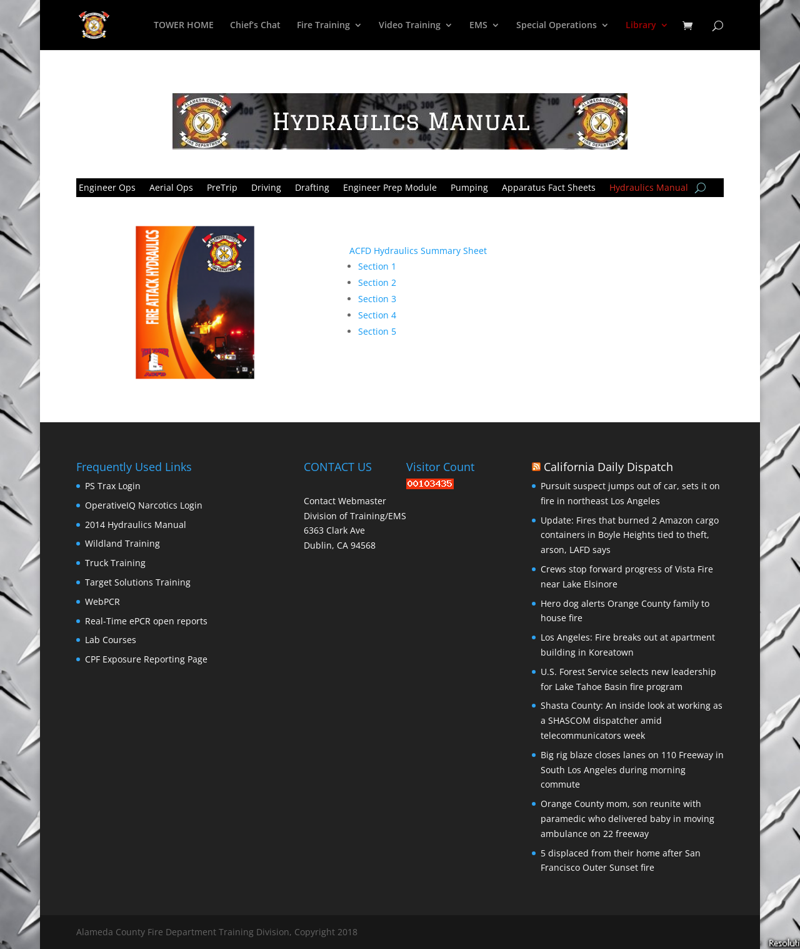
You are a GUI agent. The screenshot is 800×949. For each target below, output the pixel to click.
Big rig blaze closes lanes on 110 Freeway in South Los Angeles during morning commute (632, 770)
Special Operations (556, 26)
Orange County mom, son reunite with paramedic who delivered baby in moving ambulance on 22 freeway (627, 819)
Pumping (469, 186)
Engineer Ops (107, 186)
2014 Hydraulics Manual (135, 524)
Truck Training (115, 563)
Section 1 (377, 266)
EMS (478, 26)
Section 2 (377, 282)
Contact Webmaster (345, 501)
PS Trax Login (113, 486)
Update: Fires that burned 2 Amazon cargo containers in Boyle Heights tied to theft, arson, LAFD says (630, 535)
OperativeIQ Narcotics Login (143, 505)
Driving (266, 186)
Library (641, 26)
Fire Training (323, 26)
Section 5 (377, 331)
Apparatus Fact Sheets (549, 186)
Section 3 (377, 299)
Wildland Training (122, 543)
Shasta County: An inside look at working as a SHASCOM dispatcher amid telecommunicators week (631, 720)
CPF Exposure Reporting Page (146, 659)
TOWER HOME (184, 26)
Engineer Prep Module (390, 186)
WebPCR (102, 601)
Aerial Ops (171, 186)
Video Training (410, 26)
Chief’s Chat (255, 26)
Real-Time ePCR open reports (146, 621)
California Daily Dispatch (608, 466)
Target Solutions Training (138, 582)
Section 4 (377, 315)
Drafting (312, 186)
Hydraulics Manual (648, 186)
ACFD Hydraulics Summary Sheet (418, 250)
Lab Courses (110, 640)
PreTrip (222, 186)
